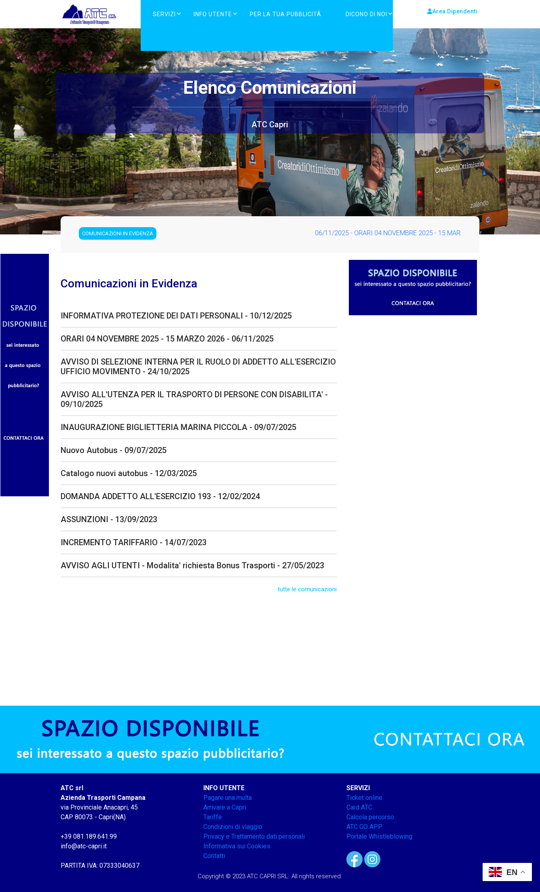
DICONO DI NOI (366, 14)
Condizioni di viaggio (232, 827)
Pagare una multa (227, 797)
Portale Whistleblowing (379, 836)
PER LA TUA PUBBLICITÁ (285, 14)
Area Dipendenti (452, 11)
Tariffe (212, 817)
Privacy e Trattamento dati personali (254, 836)
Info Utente (213, 14)
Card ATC (359, 807)
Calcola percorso (370, 817)
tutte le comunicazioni (307, 589)
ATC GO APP (364, 827)
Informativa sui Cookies (236, 846)
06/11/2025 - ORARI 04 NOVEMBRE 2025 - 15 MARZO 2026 (404, 233)
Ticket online (364, 797)
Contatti (214, 856)
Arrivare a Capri (224, 807)
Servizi (164, 14)
